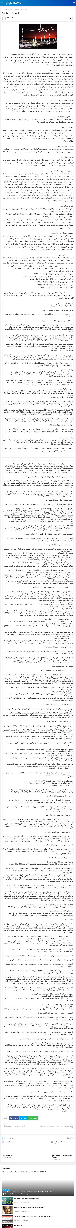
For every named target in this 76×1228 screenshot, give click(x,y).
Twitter (24, 1118)
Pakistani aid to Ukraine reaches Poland (62, 1156)
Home (4, 9)
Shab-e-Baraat (8, 1155)
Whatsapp (34, 1118)
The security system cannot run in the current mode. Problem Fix (33, 1216)
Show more (70, 1138)
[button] (74, 3)
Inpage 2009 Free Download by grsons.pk (26, 1198)
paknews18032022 (12, 9)
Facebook (15, 1118)
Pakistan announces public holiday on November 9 (29, 1207)
